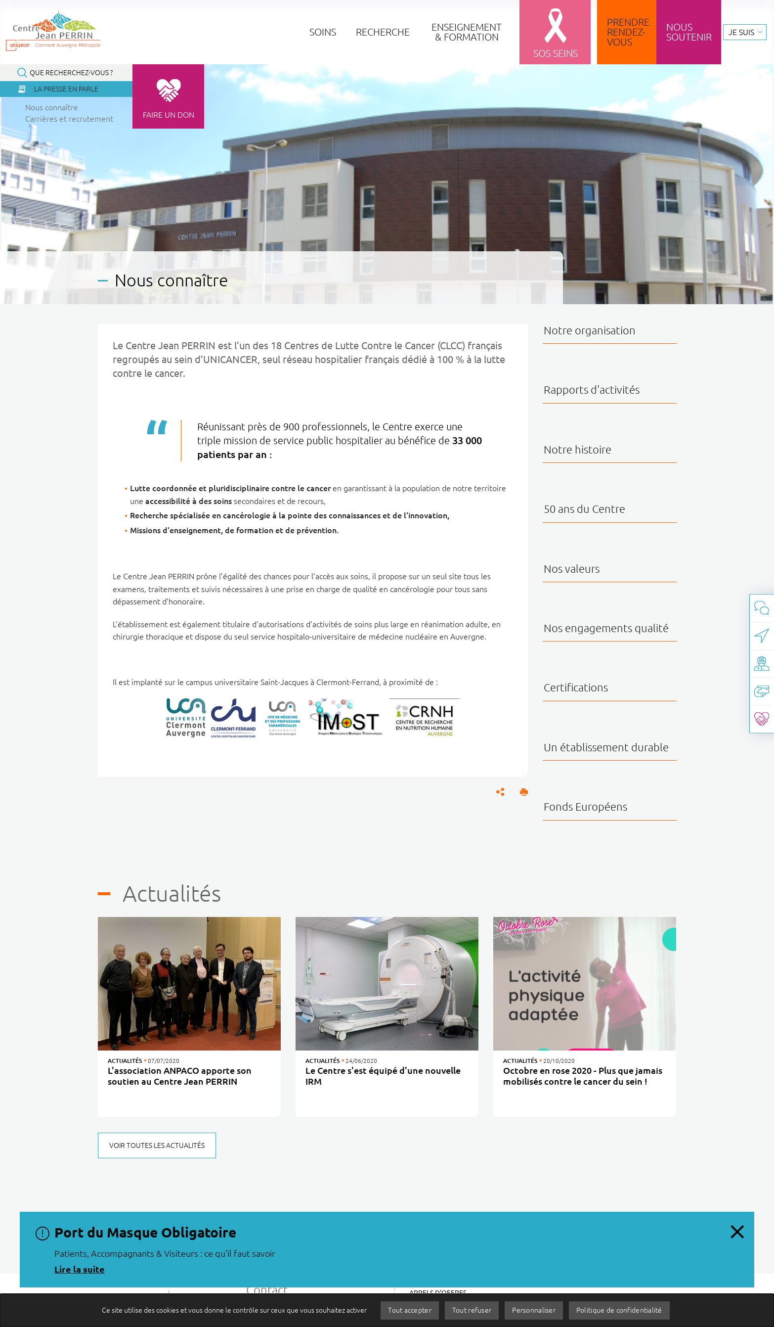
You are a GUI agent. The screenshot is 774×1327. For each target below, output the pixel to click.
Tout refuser (471, 1310)
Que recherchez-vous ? (71, 73)
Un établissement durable (606, 747)
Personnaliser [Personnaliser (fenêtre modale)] (534, 1310)
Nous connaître (51, 107)
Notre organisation (590, 330)
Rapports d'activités (592, 389)
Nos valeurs (572, 568)
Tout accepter (409, 1310)
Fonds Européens (585, 806)
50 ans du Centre (584, 509)
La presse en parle (66, 89)
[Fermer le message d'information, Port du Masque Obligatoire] (737, 1229)
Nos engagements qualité (606, 628)
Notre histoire (577, 449)
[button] (524, 792)
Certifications (576, 687)
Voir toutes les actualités (157, 1145)
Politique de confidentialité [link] (619, 1310)
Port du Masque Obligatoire (145, 1232)
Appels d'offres (438, 1292)
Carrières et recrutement (69, 118)
